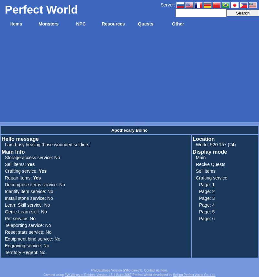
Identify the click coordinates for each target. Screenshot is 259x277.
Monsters (49, 23)
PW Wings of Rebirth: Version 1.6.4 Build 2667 (98, 275)
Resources (113, 23)
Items (16, 23)
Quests (145, 23)
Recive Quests (210, 164)
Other (178, 23)
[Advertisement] (129, 77)
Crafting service (211, 177)
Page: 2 (207, 191)
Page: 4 (207, 205)
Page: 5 (207, 211)
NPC (81, 23)
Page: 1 (207, 184)
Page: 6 (207, 218)
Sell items (206, 171)
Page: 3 (207, 198)
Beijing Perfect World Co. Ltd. (194, 275)
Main (201, 157)
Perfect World (41, 9)
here (164, 270)
